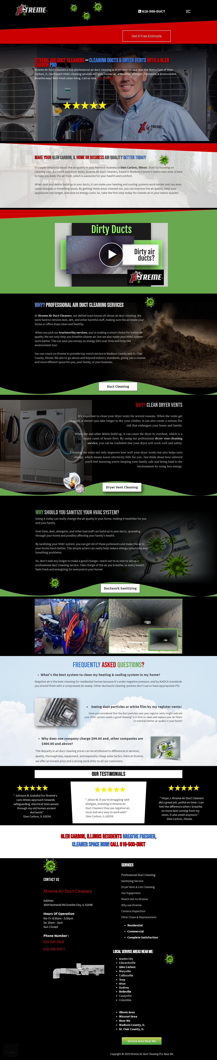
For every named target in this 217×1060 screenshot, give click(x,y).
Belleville (125, 991)
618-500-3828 (53, 941)
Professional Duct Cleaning (138, 875)
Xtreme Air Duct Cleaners (67, 891)
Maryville (125, 971)
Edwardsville (127, 963)
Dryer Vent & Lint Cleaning (138, 887)
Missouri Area (128, 1016)
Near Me (124, 1020)
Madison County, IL (132, 1025)
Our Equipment (131, 893)
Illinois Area (127, 1012)
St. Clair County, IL (131, 1029)
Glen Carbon (127, 967)
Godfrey (124, 987)
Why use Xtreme (131, 905)
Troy (122, 979)
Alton (122, 983)
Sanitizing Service (132, 881)
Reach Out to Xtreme (134, 899)
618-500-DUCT (106, 78)
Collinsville (126, 975)
